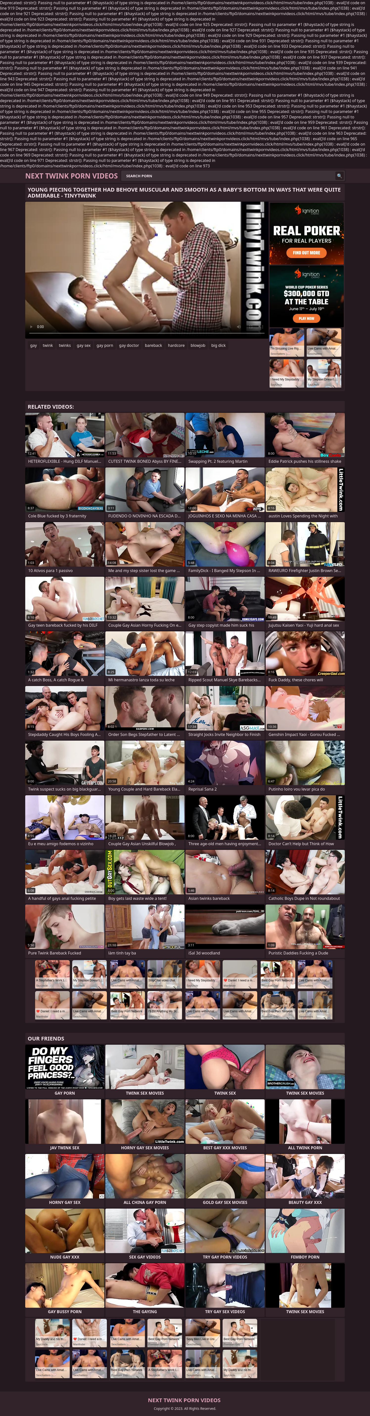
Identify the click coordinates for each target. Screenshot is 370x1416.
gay (33, 345)
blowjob (198, 345)
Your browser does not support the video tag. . (147, 270)
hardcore (176, 345)
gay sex (84, 345)
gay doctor (129, 345)
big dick (218, 345)
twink (48, 345)
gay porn (104, 345)
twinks (65, 345)
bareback (153, 345)
